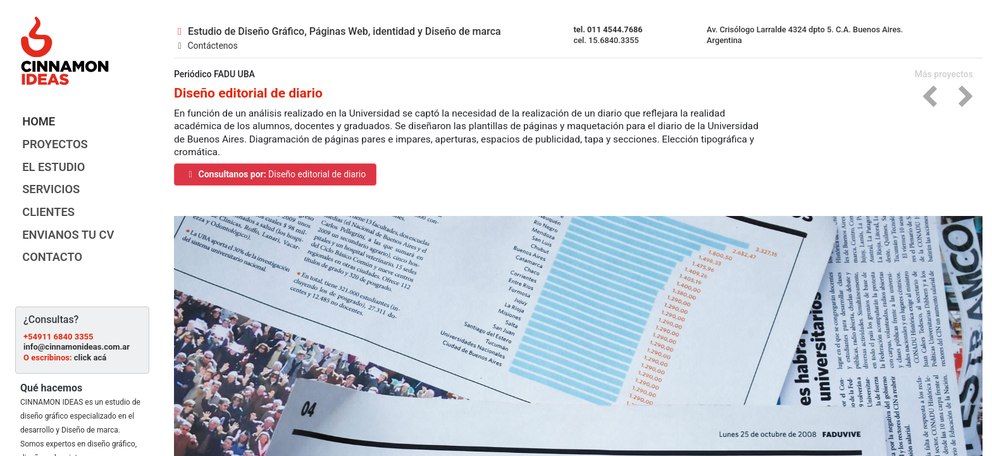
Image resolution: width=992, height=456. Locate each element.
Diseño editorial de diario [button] (287, 172)
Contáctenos (206, 42)
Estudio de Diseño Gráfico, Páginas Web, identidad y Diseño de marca (337, 28)
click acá (90, 320)
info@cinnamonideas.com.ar (76, 310)
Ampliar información (53, 448)
